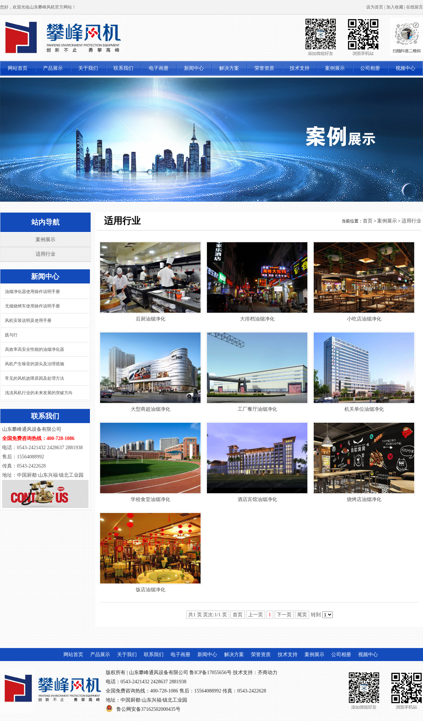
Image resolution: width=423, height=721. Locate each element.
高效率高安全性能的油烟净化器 (34, 349)
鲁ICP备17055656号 (210, 672)
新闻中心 (194, 68)
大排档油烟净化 (257, 319)
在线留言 (414, 7)
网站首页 (17, 68)
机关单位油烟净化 (364, 409)
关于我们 (88, 68)
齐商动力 (267, 672)
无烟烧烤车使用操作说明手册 (32, 306)
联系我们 (123, 68)
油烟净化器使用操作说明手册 (32, 291)
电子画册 (158, 68)
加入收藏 (394, 7)
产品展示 (53, 68)
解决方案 (229, 68)
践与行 (11, 334)
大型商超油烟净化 (150, 409)
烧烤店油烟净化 (364, 499)
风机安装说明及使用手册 (28, 320)
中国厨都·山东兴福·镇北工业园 (154, 700)
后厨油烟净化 (150, 319)
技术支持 (299, 68)
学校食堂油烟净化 (150, 499)
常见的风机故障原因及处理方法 (34, 378)
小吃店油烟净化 (364, 319)
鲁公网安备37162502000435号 (148, 709)
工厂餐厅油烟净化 (257, 409)
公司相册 (370, 68)
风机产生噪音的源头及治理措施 (34, 363)
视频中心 (405, 68)
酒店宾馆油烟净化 (257, 499)
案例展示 (335, 68)
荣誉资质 (264, 68)
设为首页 (374, 7)
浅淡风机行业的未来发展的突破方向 (39, 392)
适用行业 (45, 254)
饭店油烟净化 (150, 589)
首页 (368, 221)
